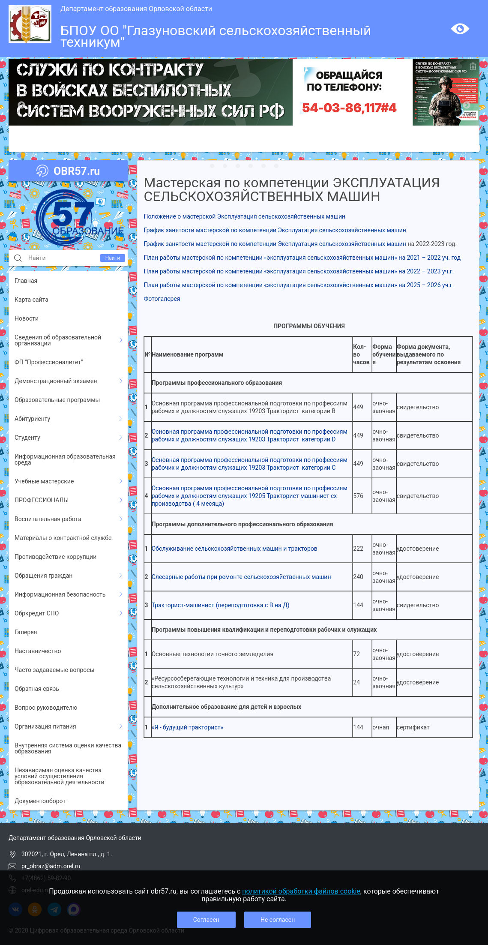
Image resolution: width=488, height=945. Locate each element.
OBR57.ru (68, 171)
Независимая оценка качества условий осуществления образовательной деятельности (60, 776)
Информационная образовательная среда (65, 459)
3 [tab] (45, 156)
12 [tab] (160, 156)
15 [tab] (199, 156)
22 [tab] (289, 156)
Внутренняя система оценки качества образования (68, 748)
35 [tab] (456, 156)
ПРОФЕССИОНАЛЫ (42, 500)
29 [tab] (379, 156)
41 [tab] (263, 166)
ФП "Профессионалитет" (49, 362)
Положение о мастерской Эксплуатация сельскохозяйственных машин (244, 216)
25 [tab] (327, 156)
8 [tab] (109, 156)
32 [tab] (417, 156)
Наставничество (38, 651)
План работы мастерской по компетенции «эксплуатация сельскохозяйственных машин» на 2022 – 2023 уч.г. (299, 271)
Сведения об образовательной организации (58, 340)
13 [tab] (173, 156)
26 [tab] (340, 156)
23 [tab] (302, 156)
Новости (27, 318)
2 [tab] (32, 156)
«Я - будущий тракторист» (187, 727)
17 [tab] (225, 156)
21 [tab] (276, 156)
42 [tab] (276, 166)
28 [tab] (366, 156)
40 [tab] (250, 166)
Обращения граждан (43, 575)
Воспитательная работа (48, 519)
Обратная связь (37, 688)
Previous (21, 105)
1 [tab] (19, 156)
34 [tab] (443, 156)
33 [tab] (430, 156)
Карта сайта (31, 299)
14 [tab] (186, 156)
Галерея (26, 632)
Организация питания (45, 726)
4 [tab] (58, 156)
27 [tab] (353, 156)
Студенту (27, 437)
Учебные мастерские (44, 481)
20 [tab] (263, 156)
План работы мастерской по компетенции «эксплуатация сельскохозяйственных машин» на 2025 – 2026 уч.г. (299, 285)
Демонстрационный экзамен (56, 381)
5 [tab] (70, 156)
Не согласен (277, 919)
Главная (26, 280)
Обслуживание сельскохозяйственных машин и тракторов (234, 548)
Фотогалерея (162, 298)
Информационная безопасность (60, 594)
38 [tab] (225, 166)
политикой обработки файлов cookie (301, 891)
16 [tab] (212, 156)
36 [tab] (469, 156)
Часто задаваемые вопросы (55, 669)
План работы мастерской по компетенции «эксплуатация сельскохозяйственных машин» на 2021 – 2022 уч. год (302, 257)
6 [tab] (83, 156)
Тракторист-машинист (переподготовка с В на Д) (221, 605)
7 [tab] (96, 156)
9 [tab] (122, 156)
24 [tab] (315, 156)
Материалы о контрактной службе (63, 537)
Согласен (206, 919)
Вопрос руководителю (46, 707)
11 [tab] (148, 156)
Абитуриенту (32, 418)
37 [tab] (212, 166)
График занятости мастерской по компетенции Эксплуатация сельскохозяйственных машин (275, 230)
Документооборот (40, 801)
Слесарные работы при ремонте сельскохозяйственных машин (241, 576)
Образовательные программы (57, 399)
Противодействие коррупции (55, 556)
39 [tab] (238, 166)
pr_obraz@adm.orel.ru (50, 866)
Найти (112, 258)
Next (466, 105)
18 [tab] (238, 156)
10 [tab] (135, 156)
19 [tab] (250, 156)
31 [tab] (405, 156)
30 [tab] (392, 156)
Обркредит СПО (37, 613)
